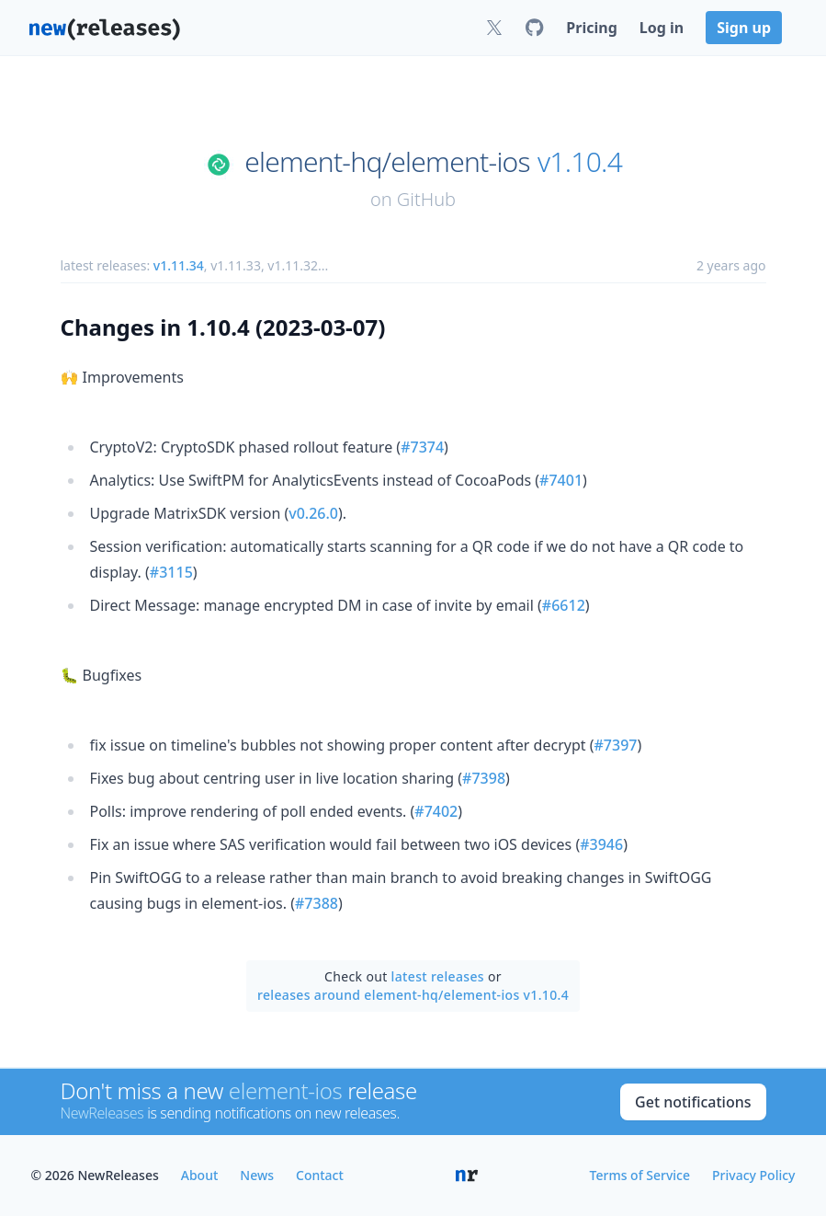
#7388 (316, 903)
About (200, 1175)
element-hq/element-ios (387, 161)
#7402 (436, 811)
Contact (320, 1175)
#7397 (616, 745)
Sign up (744, 27)
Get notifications (693, 1102)
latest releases (437, 976)
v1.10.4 (579, 161)
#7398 (483, 778)
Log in (661, 27)
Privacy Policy (753, 1175)
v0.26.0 (313, 513)
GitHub (426, 199)
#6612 (563, 605)
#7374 (422, 447)
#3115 (171, 572)
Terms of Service (640, 1175)
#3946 (601, 844)
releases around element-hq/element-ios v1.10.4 (413, 995)
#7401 (561, 480)
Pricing (591, 27)
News (257, 1175)
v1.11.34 (178, 265)
